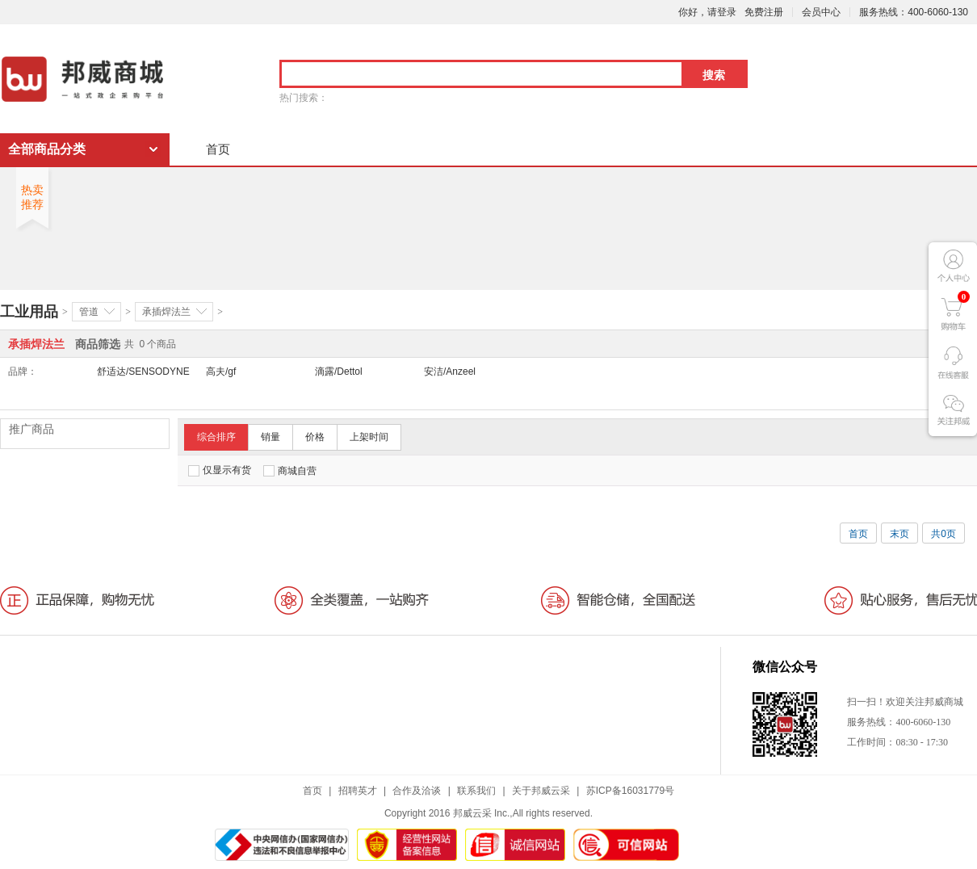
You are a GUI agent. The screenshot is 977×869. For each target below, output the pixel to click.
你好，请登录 (707, 12)
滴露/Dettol (339, 371)
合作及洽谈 (416, 790)
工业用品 (29, 312)
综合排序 (216, 437)
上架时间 (369, 437)
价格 (315, 437)
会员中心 (821, 12)
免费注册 (763, 12)
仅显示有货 (219, 470)
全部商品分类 (47, 149)
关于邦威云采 (541, 790)
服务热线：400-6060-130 (913, 12)
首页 (218, 149)
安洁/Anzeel (450, 371)
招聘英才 (357, 790)
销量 (270, 437)
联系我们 (476, 790)
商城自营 (290, 470)
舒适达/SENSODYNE (143, 371)
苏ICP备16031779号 (630, 790)
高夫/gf (221, 371)
